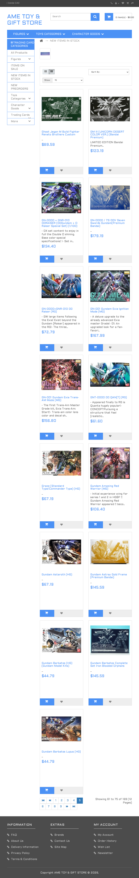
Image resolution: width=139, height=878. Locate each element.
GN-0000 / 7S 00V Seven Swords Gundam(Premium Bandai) (107, 223)
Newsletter (105, 853)
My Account (106, 835)
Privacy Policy (20, 853)
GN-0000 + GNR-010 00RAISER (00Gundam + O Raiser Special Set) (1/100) (59, 223)
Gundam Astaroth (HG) (57, 574)
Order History (107, 841)
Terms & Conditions (24, 859)
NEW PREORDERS (19, 87)
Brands (59, 835)
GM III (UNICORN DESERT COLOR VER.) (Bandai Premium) (107, 135)
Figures (19, 34)
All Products (19, 53)
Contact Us (62, 841)
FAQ (14, 835)
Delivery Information (24, 847)
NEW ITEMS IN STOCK (20, 77)
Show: (47, 80)
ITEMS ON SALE (17, 67)
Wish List (104, 847)
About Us (17, 841)
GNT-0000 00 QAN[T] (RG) (108, 397)
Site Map (60, 847)
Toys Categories (48, 34)
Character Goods (86, 34)
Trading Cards (24, 43)
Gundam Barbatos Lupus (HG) (61, 752)
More (51, 43)
